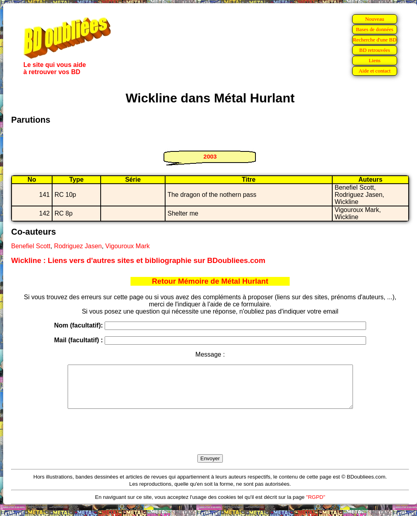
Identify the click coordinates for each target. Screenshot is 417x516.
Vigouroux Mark (127, 246)
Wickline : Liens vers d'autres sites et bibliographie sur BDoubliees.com (138, 260)
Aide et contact (375, 71)
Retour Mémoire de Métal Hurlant (210, 281)
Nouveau (374, 19)
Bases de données (374, 29)
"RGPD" (315, 505)
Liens (375, 60)
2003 (209, 156)
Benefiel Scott (31, 246)
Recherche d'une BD (375, 40)
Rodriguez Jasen (78, 246)
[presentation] (210, 440)
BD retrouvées (374, 50)
